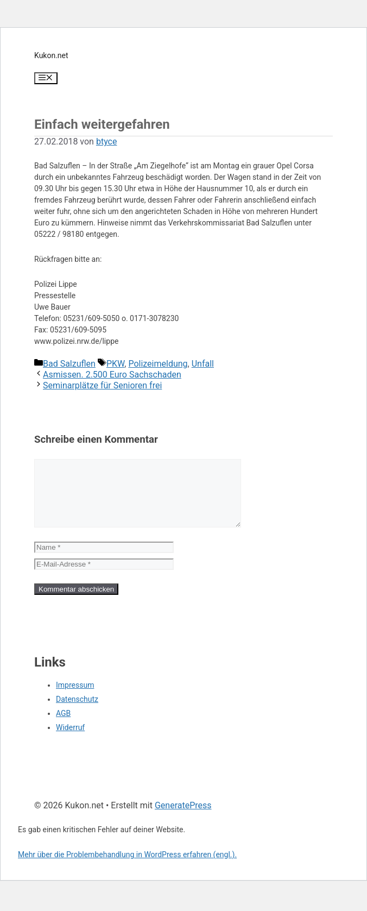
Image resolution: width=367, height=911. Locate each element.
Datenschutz (77, 712)
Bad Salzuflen (69, 364)
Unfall (203, 364)
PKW (115, 364)
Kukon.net (51, 55)
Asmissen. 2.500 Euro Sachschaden (112, 374)
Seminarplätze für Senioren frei (102, 385)
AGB (63, 726)
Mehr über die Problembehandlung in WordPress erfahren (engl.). (127, 867)
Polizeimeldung (157, 364)
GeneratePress (183, 818)
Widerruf (70, 740)
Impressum (75, 698)
